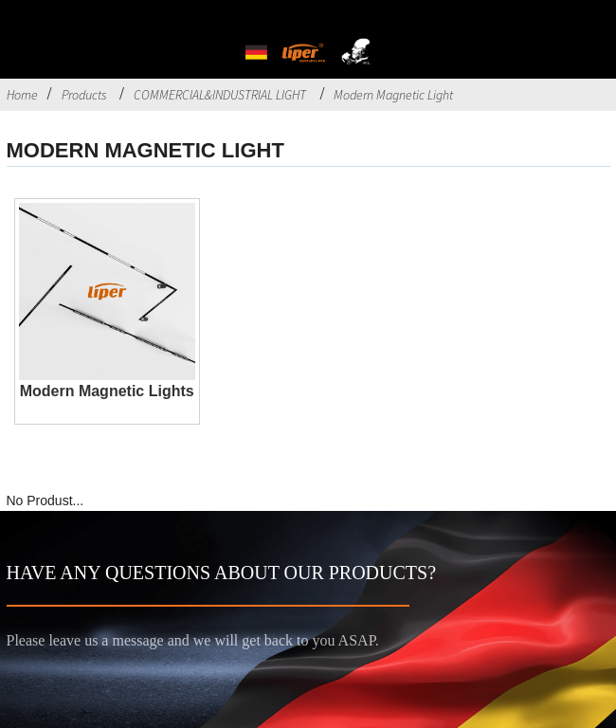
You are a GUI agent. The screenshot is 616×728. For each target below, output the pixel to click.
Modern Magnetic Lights (107, 391)
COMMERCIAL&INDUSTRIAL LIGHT (220, 94)
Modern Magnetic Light (393, 94)
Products (84, 94)
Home (22, 94)
